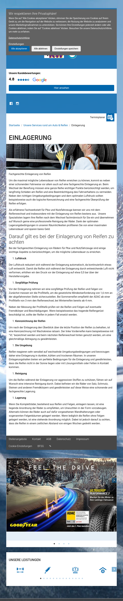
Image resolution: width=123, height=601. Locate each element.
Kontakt (36, 439)
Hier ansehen (61, 87)
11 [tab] (72, 578)
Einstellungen (16, 44)
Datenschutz (64, 439)
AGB (48, 439)
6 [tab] (56, 578)
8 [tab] (63, 578)
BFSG (40, 446)
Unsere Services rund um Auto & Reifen (45, 125)
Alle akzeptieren (19, 48)
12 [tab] (76, 578)
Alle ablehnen (41, 48)
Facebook (11, 103)
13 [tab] (79, 578)
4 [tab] (68, 543)
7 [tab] (60, 578)
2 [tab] (59, 543)
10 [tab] (69, 578)
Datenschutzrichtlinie (19, 38)
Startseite (14, 125)
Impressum (82, 439)
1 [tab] (54, 543)
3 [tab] (64, 543)
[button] (8, 502)
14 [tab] (82, 578)
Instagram (17, 103)
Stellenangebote (18, 439)
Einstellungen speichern (66, 48)
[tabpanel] (61, 499)
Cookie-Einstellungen (20, 446)
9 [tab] (66, 578)
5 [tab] (53, 578)
